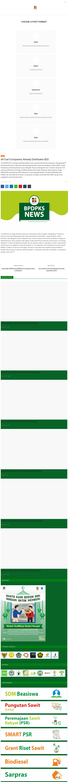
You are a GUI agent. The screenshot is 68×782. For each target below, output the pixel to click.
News (2, 156)
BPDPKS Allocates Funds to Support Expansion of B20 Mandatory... (22, 521)
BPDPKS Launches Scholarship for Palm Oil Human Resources (21, 570)
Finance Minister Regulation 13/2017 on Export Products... (19, 421)
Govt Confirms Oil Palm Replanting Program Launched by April (51, 269)
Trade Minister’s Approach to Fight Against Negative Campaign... (21, 471)
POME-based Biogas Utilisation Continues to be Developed (19, 323)
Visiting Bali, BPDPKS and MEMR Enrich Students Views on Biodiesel (18, 269)
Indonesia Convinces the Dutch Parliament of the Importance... (21, 372)
